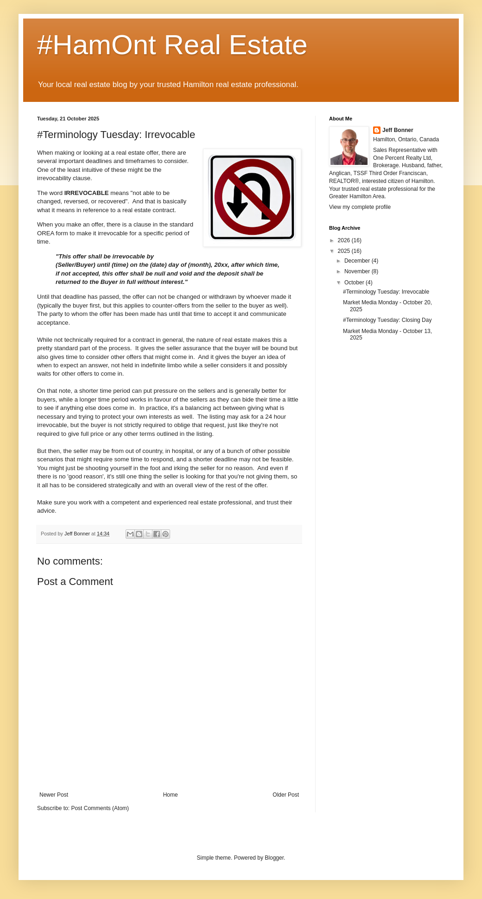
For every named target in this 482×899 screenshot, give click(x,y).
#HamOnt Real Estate (172, 44)
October (355, 282)
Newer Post (53, 795)
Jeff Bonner (397, 130)
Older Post (286, 795)
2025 (345, 251)
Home (170, 795)
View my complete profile (360, 207)
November (358, 271)
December (358, 261)
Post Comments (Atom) (100, 808)
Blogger (274, 858)
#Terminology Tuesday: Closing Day (387, 320)
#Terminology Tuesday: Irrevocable (386, 292)
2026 (345, 240)
